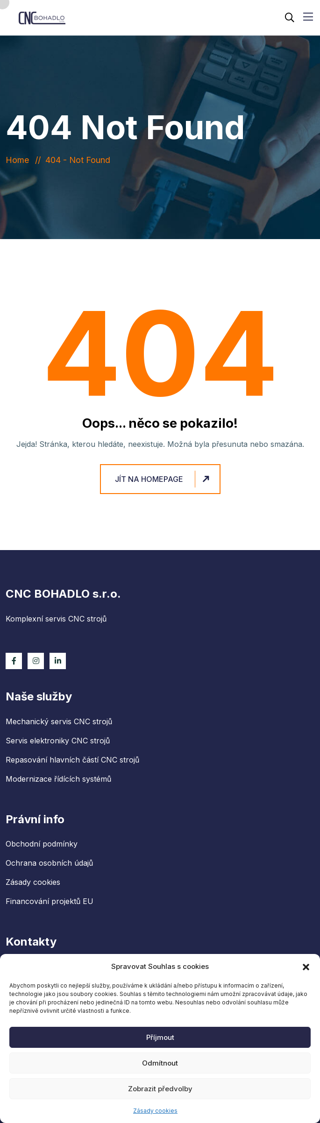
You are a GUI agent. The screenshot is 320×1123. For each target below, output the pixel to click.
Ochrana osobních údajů (49, 863)
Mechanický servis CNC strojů (59, 721)
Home (20, 160)
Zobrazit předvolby (160, 1088)
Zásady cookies (155, 1110)
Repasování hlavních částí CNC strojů (72, 759)
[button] (306, 966)
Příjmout (160, 1037)
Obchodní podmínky (42, 843)
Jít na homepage (163, 479)
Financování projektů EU (49, 901)
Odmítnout (160, 1063)
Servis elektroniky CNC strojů (58, 740)
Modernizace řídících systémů (58, 779)
